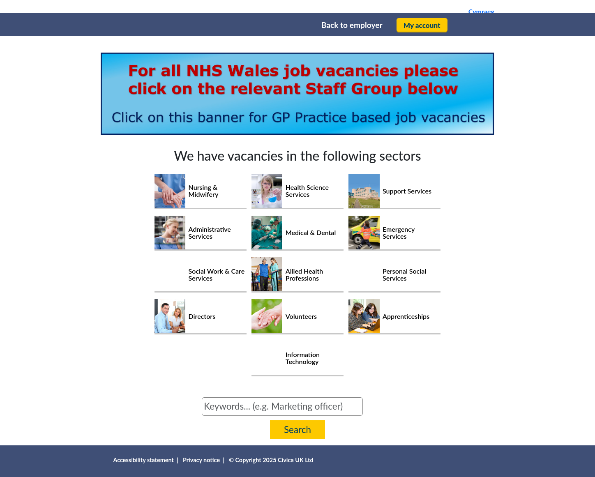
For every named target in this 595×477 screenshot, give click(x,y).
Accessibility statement (143, 459)
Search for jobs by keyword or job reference (143, 402)
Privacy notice (201, 459)
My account (422, 25)
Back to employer (352, 25)
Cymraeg (481, 11)
